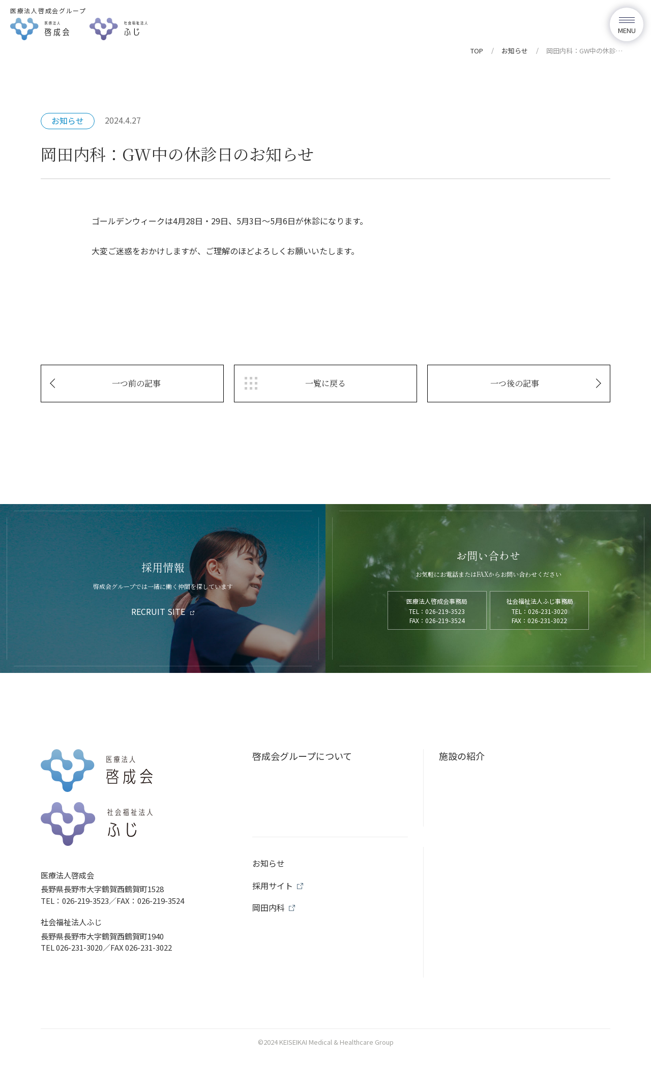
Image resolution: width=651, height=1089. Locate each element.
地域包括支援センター (485, 900)
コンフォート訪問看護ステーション (507, 848)
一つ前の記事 (136, 383)
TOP (476, 50)
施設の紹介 (462, 755)
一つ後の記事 (514, 383)
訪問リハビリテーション (489, 882)
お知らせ (514, 50)
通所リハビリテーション (489, 866)
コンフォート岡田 (478, 797)
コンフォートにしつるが (488, 814)
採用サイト (272, 982)
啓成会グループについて (302, 755)
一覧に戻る (325, 383)
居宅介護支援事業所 (482, 917)
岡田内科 (464, 780)
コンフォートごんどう (485, 832)
